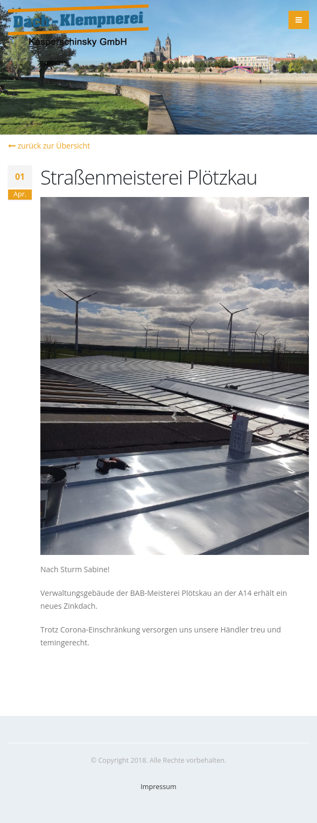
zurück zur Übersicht (49, 145)
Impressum (158, 786)
